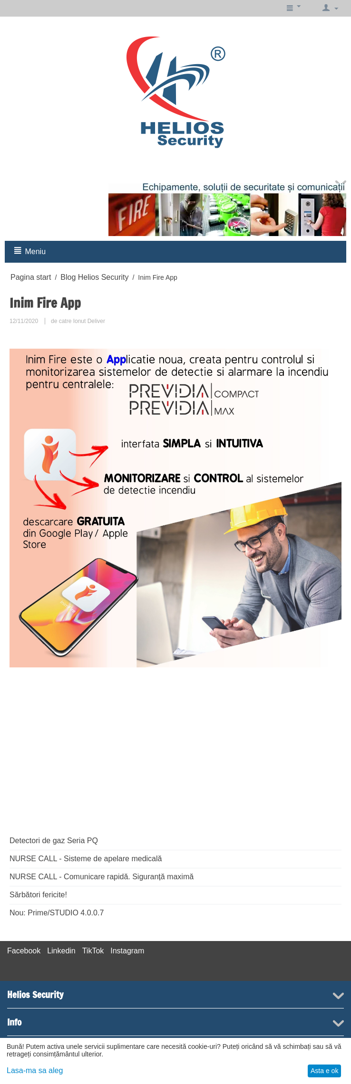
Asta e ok (324, 1070)
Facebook (23, 951)
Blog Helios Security (94, 277)
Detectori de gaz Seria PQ (54, 841)
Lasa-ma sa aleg (35, 1070)
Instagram (127, 951)
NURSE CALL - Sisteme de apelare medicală (86, 859)
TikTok (93, 951)
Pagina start (30, 277)
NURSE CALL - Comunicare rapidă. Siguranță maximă (102, 877)
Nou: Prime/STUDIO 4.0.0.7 (57, 913)
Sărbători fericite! (38, 895)
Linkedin (61, 951)
